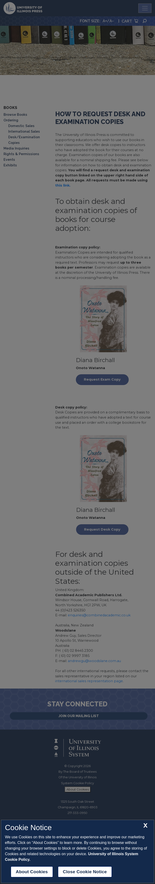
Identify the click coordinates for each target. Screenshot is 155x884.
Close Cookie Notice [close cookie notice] (85, 871)
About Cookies (32, 871)
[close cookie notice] (145, 825)
